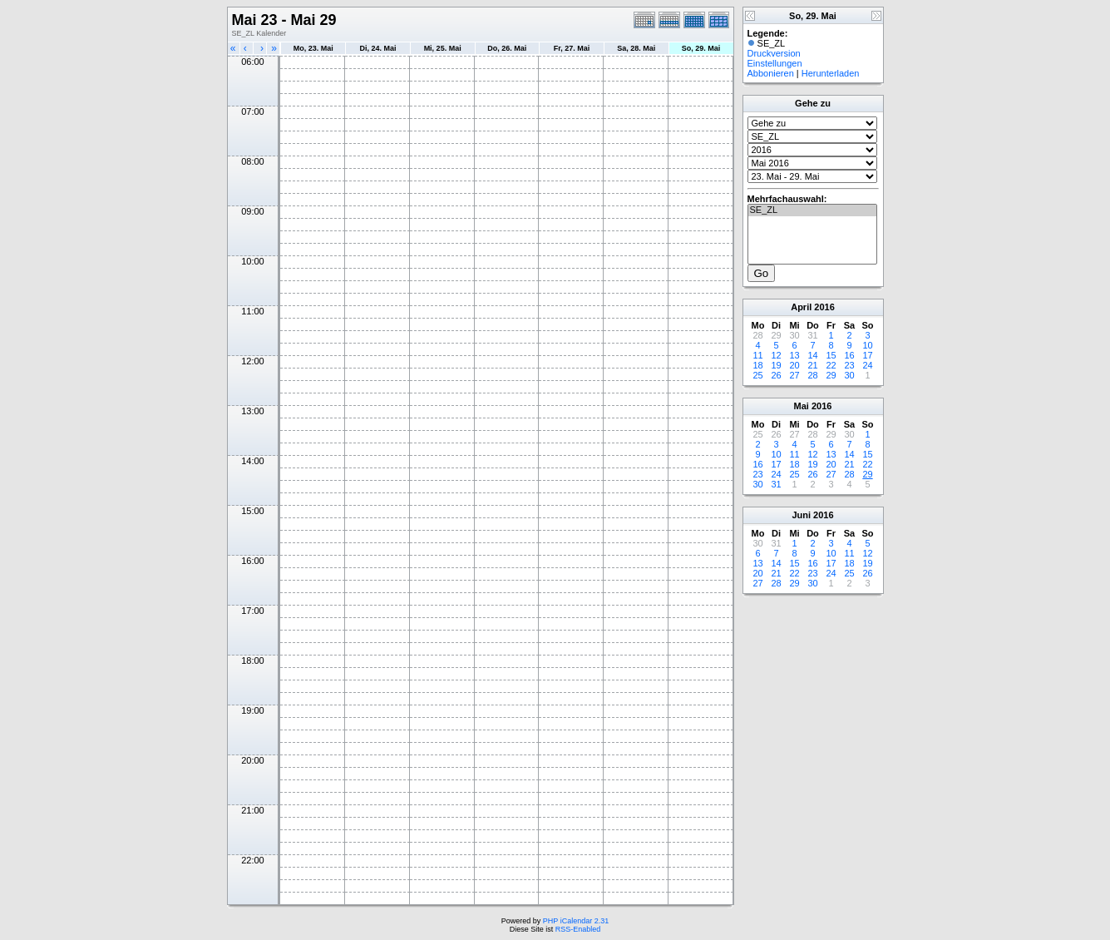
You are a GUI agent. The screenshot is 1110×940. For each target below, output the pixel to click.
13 (794, 355)
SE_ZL (812, 210)
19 (776, 365)
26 (776, 375)
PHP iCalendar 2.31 (576, 921)
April (801, 307)
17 (867, 355)
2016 (824, 307)
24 (867, 365)
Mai (801, 406)
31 (776, 484)
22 (831, 365)
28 (812, 375)
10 (867, 345)
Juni (801, 515)
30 (849, 375)
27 (794, 375)
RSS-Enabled (578, 929)
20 (794, 365)
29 (831, 375)
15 (831, 355)
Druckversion (774, 53)
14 (812, 355)
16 (849, 355)
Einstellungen (774, 63)
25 (757, 375)
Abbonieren (770, 73)
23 (849, 365)
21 (812, 365)
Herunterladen (831, 73)
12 (776, 355)
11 (757, 355)
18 (757, 365)
